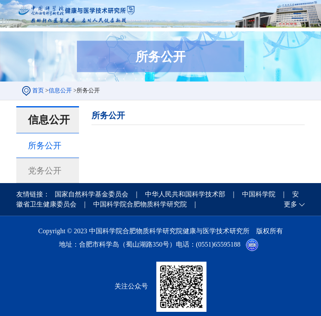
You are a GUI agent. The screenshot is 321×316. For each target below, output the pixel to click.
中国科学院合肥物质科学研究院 (141, 204)
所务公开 (44, 145)
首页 (38, 90)
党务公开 (44, 170)
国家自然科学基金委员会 (92, 194)
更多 (294, 204)
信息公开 (60, 90)
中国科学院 (259, 194)
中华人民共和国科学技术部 (186, 194)
